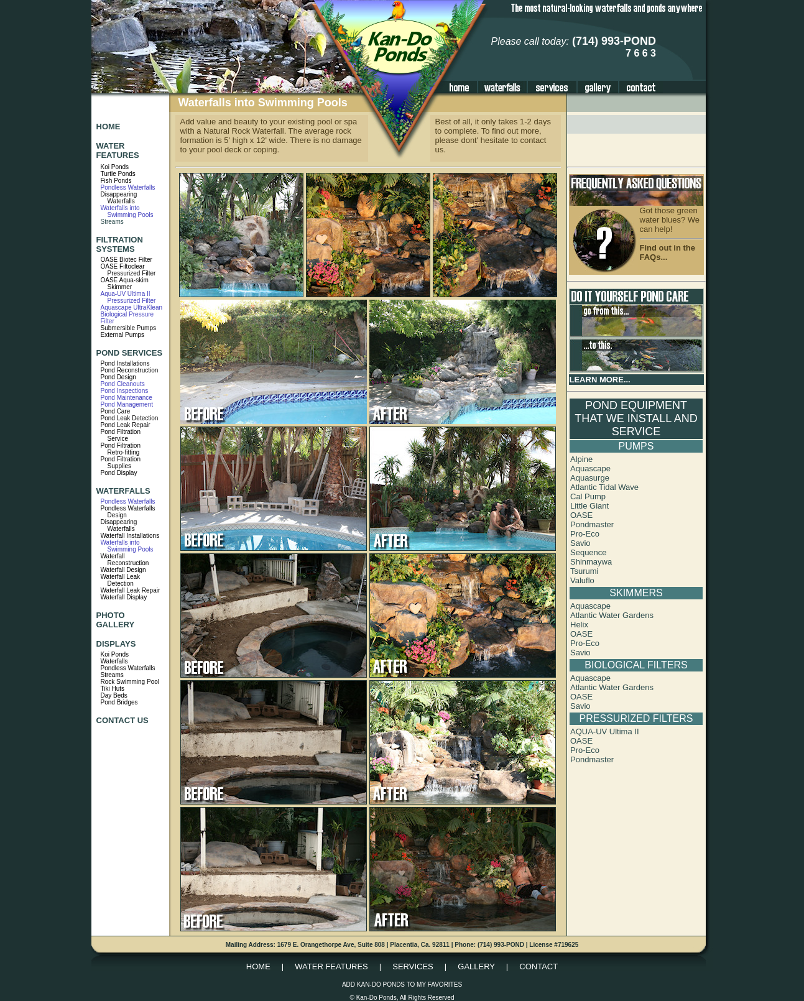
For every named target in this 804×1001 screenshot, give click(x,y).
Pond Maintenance (126, 397)
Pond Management (127, 404)
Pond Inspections (125, 390)
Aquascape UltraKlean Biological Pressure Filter (132, 314)
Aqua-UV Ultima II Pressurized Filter (128, 297)
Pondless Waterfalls (128, 187)
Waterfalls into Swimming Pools (127, 211)
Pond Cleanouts (123, 384)
